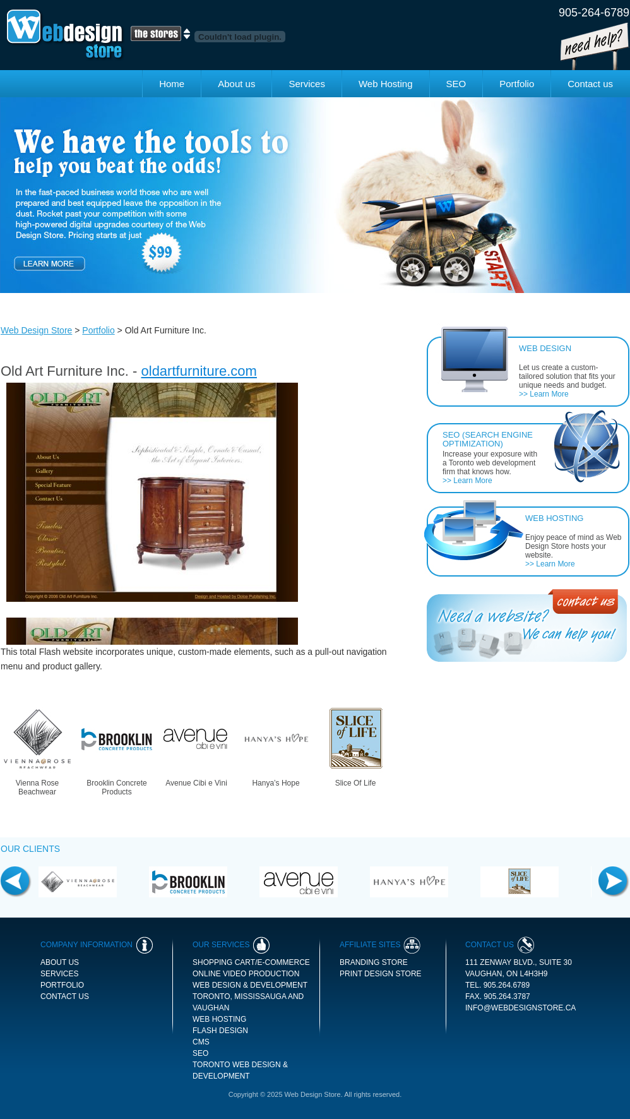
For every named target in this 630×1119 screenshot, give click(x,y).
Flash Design (220, 1030)
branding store (374, 962)
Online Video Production (246, 973)
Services (306, 83)
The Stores (160, 33)
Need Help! (595, 46)
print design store (381, 973)
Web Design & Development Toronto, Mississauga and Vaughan (250, 996)
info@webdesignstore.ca (520, 1007)
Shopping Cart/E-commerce (251, 962)
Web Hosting (386, 83)
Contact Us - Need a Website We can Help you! (527, 625)
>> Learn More (544, 394)
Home (171, 83)
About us (236, 83)
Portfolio (516, 83)
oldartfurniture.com (199, 371)
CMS (201, 1042)
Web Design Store (65, 35)
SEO (456, 83)
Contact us (590, 83)
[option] (315, 195)
